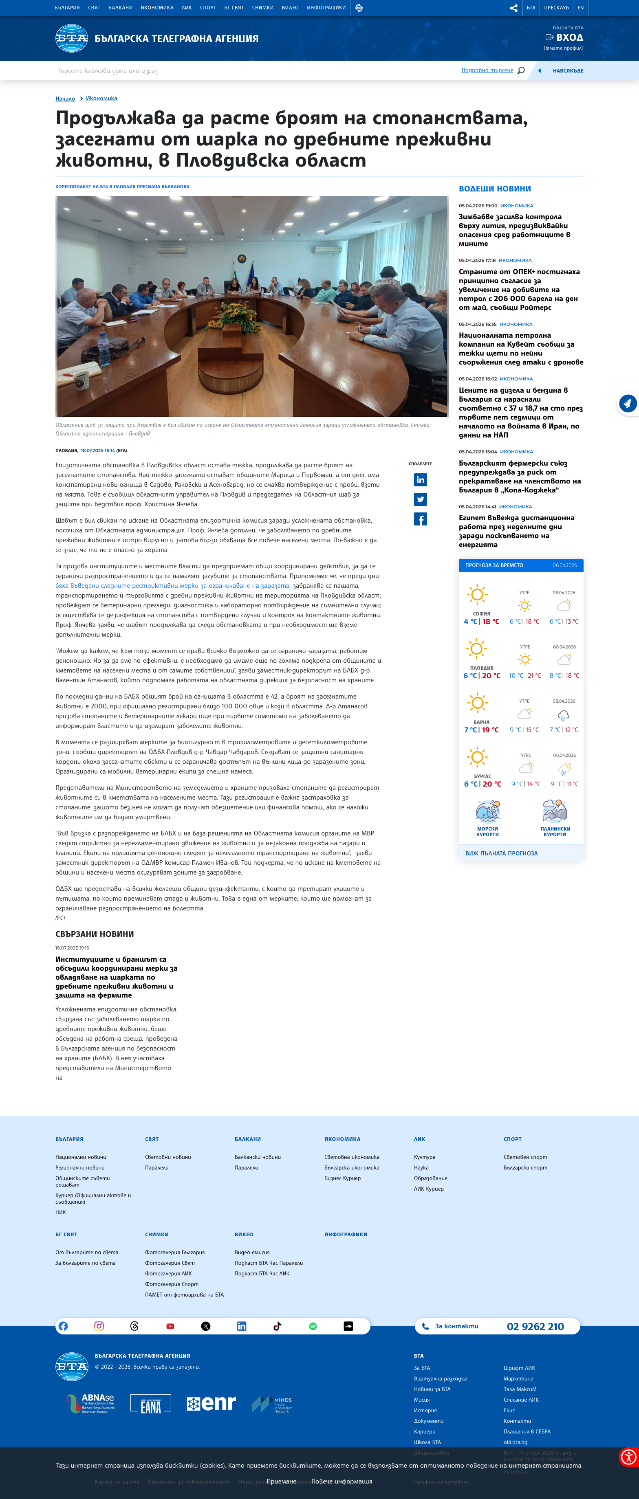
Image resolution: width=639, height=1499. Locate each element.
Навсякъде (568, 71)
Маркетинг (518, 1379)
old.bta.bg (516, 1442)
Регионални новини (80, 1168)
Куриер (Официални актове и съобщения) (93, 1198)
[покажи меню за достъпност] (629, 1457)
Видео (290, 7)
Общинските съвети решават (82, 1181)
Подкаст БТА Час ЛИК (262, 1273)
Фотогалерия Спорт (171, 1284)
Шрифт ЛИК (519, 1368)
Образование (430, 1178)
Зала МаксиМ (520, 1389)
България (67, 7)
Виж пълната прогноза (501, 853)
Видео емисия (252, 1252)
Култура (425, 1157)
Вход (570, 37)
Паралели (157, 1168)
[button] (359, 8)
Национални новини (80, 1157)
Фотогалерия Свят (170, 1263)
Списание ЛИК (521, 1400)
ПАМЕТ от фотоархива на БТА (184, 1295)
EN (580, 7)
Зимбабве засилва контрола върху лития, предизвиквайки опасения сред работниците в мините (515, 230)
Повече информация (341, 1481)
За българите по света (85, 1263)
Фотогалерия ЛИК (168, 1273)
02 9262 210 (535, 1326)
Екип (510, 1410)
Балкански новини (258, 1157)
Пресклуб (556, 7)
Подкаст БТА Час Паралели (269, 1263)
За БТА (422, 1368)
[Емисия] (539, 70)
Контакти (517, 1421)
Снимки (263, 7)
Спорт (208, 7)
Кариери (425, 1432)
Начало (65, 99)
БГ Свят (234, 7)
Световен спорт (525, 1157)
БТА (531, 7)
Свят (94, 7)
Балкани (120, 7)
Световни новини (168, 1157)
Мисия (422, 1400)
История (425, 1410)
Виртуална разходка (440, 1379)
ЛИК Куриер (429, 1189)
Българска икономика (351, 1168)
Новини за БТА (432, 1389)
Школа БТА (427, 1442)
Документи (429, 1421)
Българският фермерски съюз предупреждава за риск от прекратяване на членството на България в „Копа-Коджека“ (520, 477)
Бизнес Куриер (342, 1178)
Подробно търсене (487, 70)
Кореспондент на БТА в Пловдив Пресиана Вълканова (122, 186)
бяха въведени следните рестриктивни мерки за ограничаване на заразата (172, 585)
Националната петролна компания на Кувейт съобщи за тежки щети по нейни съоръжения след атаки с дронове (521, 349)
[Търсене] (521, 70)
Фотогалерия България (175, 1252)
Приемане (281, 1481)
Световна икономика (351, 1157)
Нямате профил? (564, 48)
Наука (421, 1168)
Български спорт (525, 1168)
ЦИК (60, 1212)
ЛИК (187, 7)
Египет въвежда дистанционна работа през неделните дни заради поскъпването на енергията (517, 531)
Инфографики (326, 7)
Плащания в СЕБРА (527, 1432)
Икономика (157, 7)
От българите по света (87, 1252)
